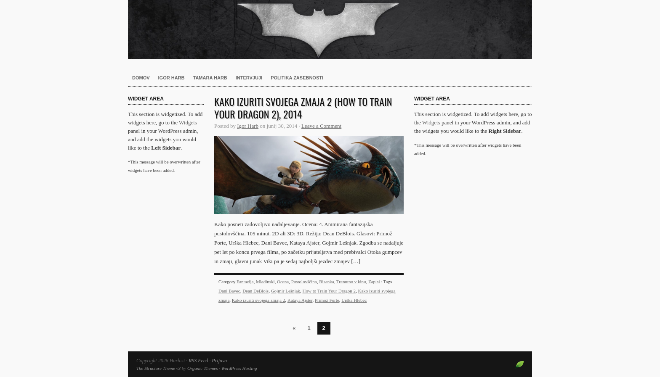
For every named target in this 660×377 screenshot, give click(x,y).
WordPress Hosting (239, 368)
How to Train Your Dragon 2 (329, 290)
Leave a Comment (321, 126)
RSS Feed (198, 361)
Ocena (283, 281)
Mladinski (265, 281)
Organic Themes (202, 368)
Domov (141, 77)
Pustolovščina (304, 281)
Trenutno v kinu (351, 281)
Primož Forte (327, 300)
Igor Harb (171, 77)
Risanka (326, 281)
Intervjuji (249, 77)
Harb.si (330, 29)
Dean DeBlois (255, 290)
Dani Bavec (229, 290)
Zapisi (374, 281)
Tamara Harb (210, 77)
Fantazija (245, 281)
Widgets (188, 122)
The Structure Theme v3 (158, 368)
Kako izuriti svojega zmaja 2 (258, 300)
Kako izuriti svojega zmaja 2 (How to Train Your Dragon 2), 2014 (303, 107)
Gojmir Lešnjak (285, 290)
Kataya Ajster (300, 300)
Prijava (219, 361)
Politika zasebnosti (297, 77)
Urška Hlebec (354, 300)
